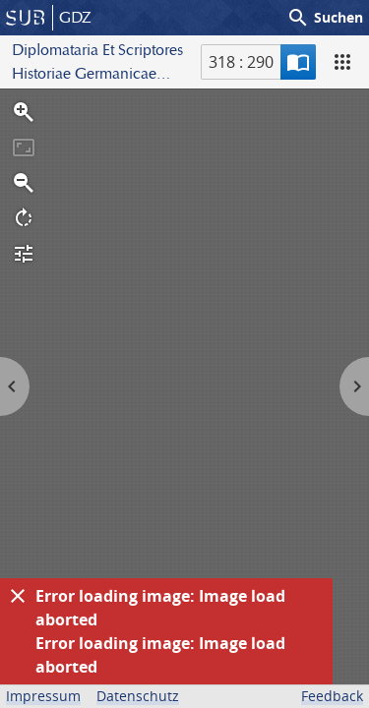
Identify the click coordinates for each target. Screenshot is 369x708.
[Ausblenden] (17, 596)
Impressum (43, 695)
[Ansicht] (342, 62)
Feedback (332, 695)
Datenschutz (137, 695)
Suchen (324, 18)
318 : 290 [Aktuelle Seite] (241, 62)
